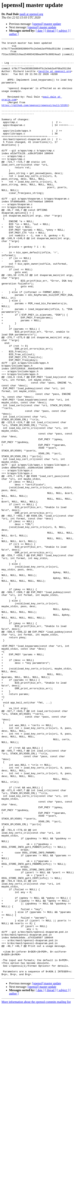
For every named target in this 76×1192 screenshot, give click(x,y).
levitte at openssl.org (54, 77)
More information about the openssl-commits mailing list (36, 1188)
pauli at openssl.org (31, 14)
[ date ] (40, 30)
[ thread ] (50, 30)
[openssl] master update (46, 23)
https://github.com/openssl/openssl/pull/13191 (35, 118)
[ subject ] (63, 30)
